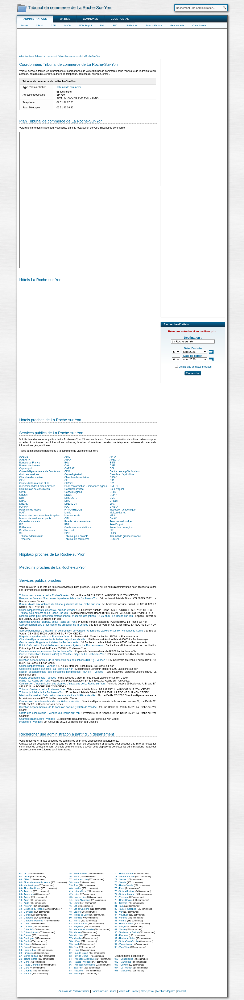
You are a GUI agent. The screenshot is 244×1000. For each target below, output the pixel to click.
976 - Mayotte (122, 970)
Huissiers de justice (30, 509)
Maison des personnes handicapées (39, 515)
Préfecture (132, 25)
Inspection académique (123, 509)
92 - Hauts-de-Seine (125, 938)
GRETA (114, 506)
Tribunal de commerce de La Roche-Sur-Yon (44, 595)
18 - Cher (24, 923)
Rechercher (193, 373)
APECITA (115, 459)
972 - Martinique (123, 962)
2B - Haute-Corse (28, 959)
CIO (112, 480)
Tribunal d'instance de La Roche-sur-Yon (42, 689)
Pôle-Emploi (85, 25)
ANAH (68, 459)
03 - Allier (24, 879)
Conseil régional (74, 492)
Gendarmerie (177, 25)
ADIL (67, 456)
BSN (112, 462)
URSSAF (115, 539)
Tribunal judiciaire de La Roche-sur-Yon (41, 692)
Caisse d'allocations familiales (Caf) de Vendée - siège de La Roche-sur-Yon (61, 654)
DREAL (23, 503)
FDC (67, 506)
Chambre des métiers (31, 477)
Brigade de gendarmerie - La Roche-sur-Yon (44, 636)
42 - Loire (74, 894)
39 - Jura (73, 885)
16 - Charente (26, 917)
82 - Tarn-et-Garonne (125, 909)
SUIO (113, 533)
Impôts (67, 25)
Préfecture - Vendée (30, 721)
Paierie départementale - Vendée (37, 677)
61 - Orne (74, 950)
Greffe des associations (78, 527)
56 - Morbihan (76, 935)
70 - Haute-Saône (124, 873)
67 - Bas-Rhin (76, 967)
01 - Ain (23, 873)
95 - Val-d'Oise (122, 947)
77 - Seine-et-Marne (125, 894)
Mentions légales (165, 991)
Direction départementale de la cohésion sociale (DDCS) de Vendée (58, 707)
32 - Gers (24, 967)
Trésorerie (25, 539)
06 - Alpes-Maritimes (29, 888)
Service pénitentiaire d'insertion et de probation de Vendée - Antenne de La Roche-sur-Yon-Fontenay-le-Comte (81, 630)
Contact (181, 991)
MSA (112, 515)
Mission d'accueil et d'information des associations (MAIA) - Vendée (57, 695)
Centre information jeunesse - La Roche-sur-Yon (46, 651)
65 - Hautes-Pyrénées (80, 962)
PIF (21, 524)
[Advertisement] (122, 41)
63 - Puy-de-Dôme (78, 956)
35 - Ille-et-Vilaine (78, 873)
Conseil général (73, 474)
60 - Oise (74, 947)
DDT (22, 497)
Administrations (35, 18)
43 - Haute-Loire (77, 897)
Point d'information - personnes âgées (86, 486)
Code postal (120, 18)
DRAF (68, 500)
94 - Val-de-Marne (124, 944)
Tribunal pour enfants (76, 536)
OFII (67, 518)
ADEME (23, 456)
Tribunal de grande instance (125, 536)
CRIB (113, 492)
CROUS (23, 494)
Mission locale (72, 515)
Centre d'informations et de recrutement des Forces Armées (37, 485)
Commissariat (199, 25)
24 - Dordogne (26, 938)
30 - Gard (24, 962)
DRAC (22, 500)
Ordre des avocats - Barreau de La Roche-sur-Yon (47, 621)
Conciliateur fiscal (74, 489)
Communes (90, 18)
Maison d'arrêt (118, 512)
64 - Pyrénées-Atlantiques (82, 959)
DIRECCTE (71, 497)
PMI (102, 25)
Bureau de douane (29, 465)
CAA (67, 465)
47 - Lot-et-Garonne (79, 909)
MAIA (22, 512)
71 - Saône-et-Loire (125, 876)
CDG (67, 471)
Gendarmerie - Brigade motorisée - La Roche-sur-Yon (49, 642)
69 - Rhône (74, 973)
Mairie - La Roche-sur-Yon (34, 680)
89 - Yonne (120, 929)
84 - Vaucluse (121, 914)
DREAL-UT (71, 503)
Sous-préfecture (154, 25)
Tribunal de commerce (69, 87)
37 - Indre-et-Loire (78, 879)
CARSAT (70, 468)
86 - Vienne (120, 920)
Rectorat (69, 530)
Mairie (24, 25)
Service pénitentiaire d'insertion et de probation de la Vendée (53, 624)
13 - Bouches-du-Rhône (31, 909)
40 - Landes (75, 888)
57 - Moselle (75, 938)
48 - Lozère (75, 912)
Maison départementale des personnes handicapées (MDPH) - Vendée (61, 671)
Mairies (65, 18)
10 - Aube (24, 900)
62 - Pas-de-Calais (78, 953)
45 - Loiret (74, 903)
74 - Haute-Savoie (124, 885)
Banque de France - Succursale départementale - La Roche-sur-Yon (58, 598)
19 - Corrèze (25, 926)
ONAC (113, 518)
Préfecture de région (121, 527)
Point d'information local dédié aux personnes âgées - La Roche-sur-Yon (61, 645)
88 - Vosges (121, 926)
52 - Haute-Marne (78, 923)
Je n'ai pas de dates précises (195, 366)
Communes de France (104, 991)
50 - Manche (75, 917)
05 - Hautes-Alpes (28, 885)
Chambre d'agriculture (122, 474)
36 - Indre (74, 876)
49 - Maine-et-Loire (79, 914)
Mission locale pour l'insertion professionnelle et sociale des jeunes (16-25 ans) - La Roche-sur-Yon (76, 615)
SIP (21, 533)
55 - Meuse (75, 932)
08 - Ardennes (26, 894)
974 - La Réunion (123, 967)
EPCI (115, 25)
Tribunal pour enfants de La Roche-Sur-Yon (43, 613)
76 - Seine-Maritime (125, 891)
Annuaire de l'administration (74, 991)
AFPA (113, 456)
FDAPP (23, 506)
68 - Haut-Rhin (76, 970)
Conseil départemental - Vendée (37, 665)
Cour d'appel (117, 489)
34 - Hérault (25, 973)
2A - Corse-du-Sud (28, 956)
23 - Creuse (25, 935)
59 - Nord (74, 944)
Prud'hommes (27, 530)
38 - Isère (74, 882)
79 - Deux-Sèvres (124, 900)
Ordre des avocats (29, 521)
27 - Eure (24, 947)
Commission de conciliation (34, 489)
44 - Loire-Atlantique (79, 900)
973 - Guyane (122, 964)
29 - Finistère (26, 953)
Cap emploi (25, 468)
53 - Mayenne (76, 926)
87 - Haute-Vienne (124, 923)
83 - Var (119, 912)
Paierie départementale (78, 521)
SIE (112, 530)
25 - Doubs (25, 941)
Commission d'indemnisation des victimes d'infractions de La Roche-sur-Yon (62, 683)
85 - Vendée (121, 917)
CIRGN (69, 483)
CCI (112, 468)
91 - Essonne (121, 935)
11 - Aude (24, 903)
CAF (53, 25)
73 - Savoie (120, 882)
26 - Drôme (25, 944)
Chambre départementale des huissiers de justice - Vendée (52, 639)
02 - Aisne (24, 876)
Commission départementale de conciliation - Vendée (49, 701)
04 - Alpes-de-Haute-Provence (34, 882)
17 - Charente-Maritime (31, 920)
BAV (67, 462)
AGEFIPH (24, 459)
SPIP (67, 533)
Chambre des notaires (77, 477)
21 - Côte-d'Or (26, 929)
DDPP (113, 494)
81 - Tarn (119, 906)
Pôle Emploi (116, 524)
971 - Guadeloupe (124, 959)
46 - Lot (73, 906)
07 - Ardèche (25, 891)
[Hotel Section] (88, 348)
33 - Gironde (25, 970)
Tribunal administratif (31, 536)
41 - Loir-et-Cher (77, 891)
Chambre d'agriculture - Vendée (37, 718)
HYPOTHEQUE (73, 509)
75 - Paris (119, 888)
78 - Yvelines (121, 897)
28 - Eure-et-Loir (27, 950)
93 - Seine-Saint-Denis (126, 941)
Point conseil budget (121, 521)
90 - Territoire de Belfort (127, 932)
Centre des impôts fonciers (125, 471)
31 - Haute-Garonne (29, 964)
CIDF (22, 480)
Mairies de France (129, 991)
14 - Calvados (26, 912)
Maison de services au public (35, 518)
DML (112, 497)
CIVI (112, 483)
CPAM (39, 25)
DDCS (68, 494)
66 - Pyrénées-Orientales (82, 964)
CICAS (113, 477)
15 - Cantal (25, 914)
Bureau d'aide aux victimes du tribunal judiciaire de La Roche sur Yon (59, 604)
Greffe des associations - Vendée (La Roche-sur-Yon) (49, 713)
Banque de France (29, 462)
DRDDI (114, 500)
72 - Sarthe (120, 879)
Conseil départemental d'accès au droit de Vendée (47, 610)
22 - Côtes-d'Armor (29, 932)
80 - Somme (121, 903)
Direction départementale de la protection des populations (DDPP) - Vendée (62, 660)
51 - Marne (74, 920)
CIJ (66, 480)
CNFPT (114, 486)
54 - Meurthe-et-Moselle (81, 929)
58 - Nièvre (74, 941)
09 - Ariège (24, 897)
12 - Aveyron (25, 906)
